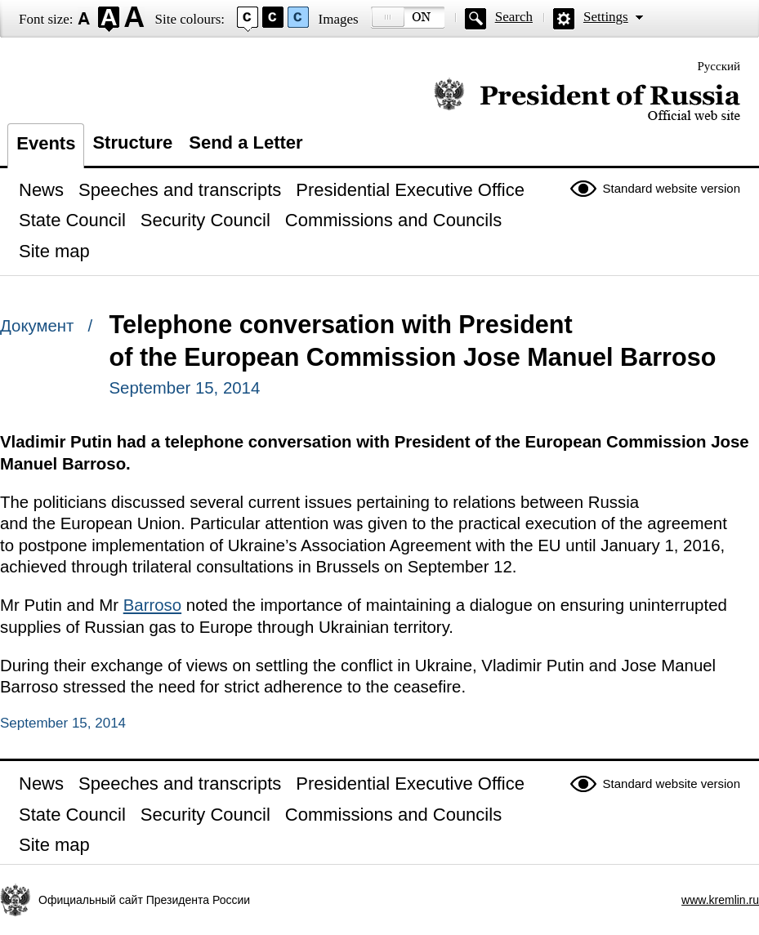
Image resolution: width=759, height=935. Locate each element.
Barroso (152, 605)
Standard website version (671, 188)
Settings (605, 16)
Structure (132, 142)
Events (45, 143)
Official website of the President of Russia (587, 100)
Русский (719, 66)
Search (514, 16)
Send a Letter (245, 142)
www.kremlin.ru (720, 899)
